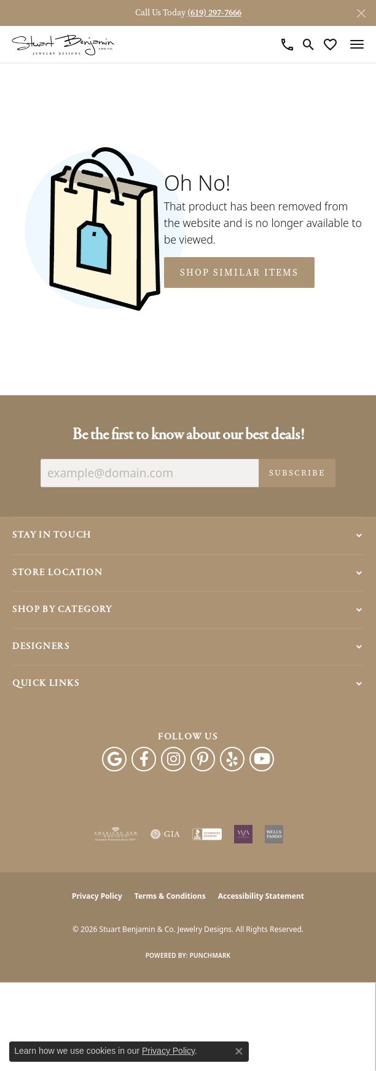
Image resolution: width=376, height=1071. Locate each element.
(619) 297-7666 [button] (214, 12)
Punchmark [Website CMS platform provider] (210, 955)
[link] (287, 44)
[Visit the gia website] (165, 834)
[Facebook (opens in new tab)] (143, 759)
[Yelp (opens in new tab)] (232, 759)
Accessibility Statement (261, 896)
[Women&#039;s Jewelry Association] (243, 834)
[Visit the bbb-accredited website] (207, 834)
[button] (308, 44)
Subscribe (297, 473)
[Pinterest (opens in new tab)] (202, 759)
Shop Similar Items (239, 272)
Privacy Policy (97, 896)
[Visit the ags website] (115, 834)
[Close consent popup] (239, 1051)
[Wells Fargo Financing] (274, 834)
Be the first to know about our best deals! (188, 435)
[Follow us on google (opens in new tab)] (114, 759)
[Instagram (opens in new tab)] (173, 759)
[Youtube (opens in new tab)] (261, 759)
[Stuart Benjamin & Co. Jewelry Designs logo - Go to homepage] (63, 44)
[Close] (361, 13)
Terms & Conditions (170, 896)
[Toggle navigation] (357, 44)
